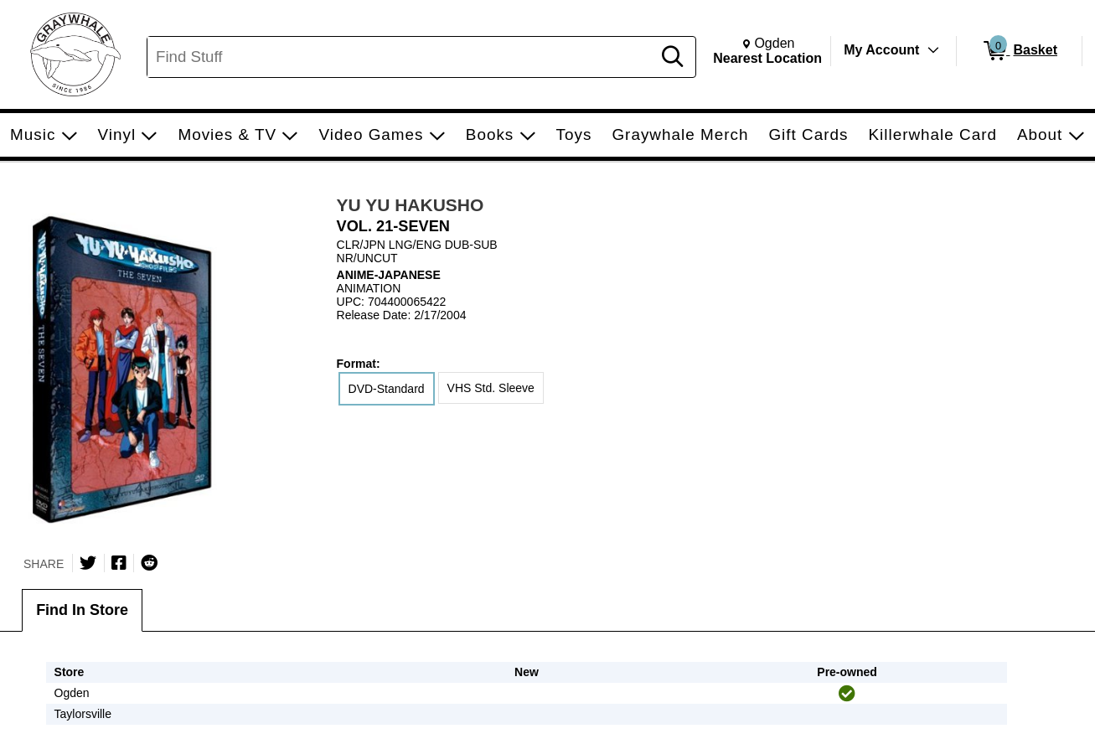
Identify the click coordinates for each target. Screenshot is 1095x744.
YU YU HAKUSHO (410, 204)
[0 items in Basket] (1019, 51)
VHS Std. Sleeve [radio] (491, 388)
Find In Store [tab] (82, 610)
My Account (881, 50)
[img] (847, 693)
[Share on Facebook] (119, 563)
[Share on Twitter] (88, 563)
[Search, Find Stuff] (401, 57)
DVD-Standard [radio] (387, 388)
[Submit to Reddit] (149, 563)
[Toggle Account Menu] (933, 50)
